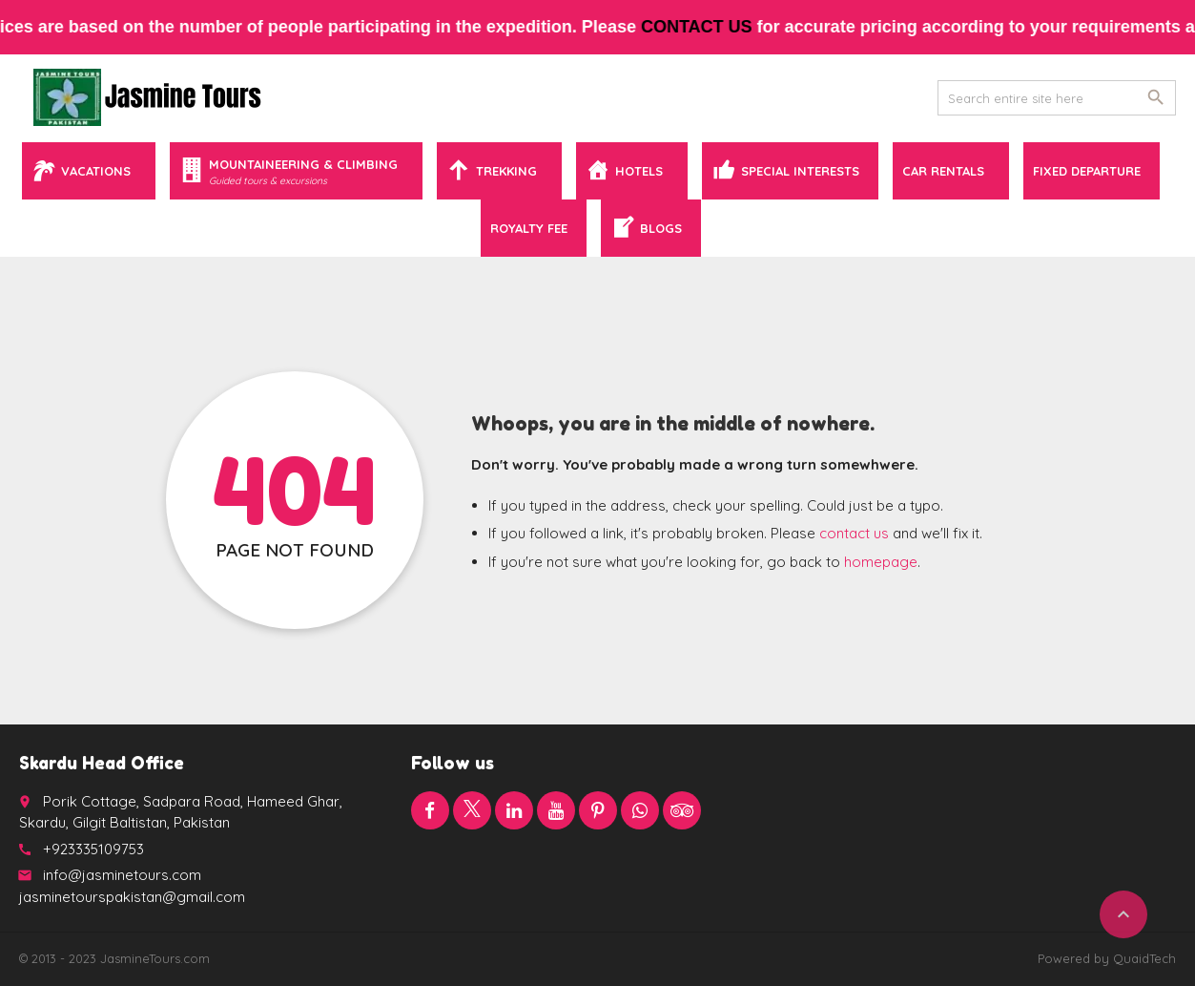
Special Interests (800, 170)
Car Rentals (943, 170)
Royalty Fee (528, 228)
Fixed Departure (1087, 170)
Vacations (96, 170)
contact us (710, 26)
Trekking (506, 170)
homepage (880, 562)
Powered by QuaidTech (1107, 958)
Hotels (639, 170)
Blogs (661, 228)
